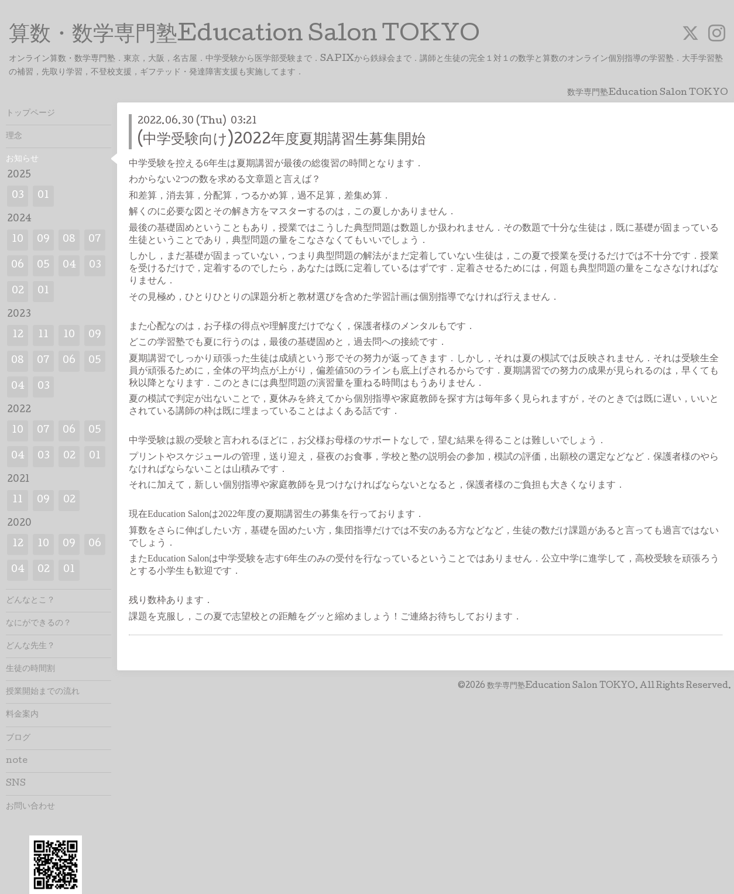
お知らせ (22, 159)
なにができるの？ (38, 623)
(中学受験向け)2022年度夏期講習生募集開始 (282, 140)
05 (43, 265)
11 (43, 335)
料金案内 (22, 715)
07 (94, 240)
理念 (14, 136)
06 (17, 265)
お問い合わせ (30, 806)
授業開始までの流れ (43, 692)
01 (43, 196)
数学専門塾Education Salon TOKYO (561, 686)
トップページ (30, 113)
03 (18, 196)
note (17, 761)
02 (18, 291)
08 (69, 240)
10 (17, 240)
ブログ (18, 738)
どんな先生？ (30, 646)
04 (69, 265)
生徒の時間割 (30, 669)
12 (17, 335)
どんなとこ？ (30, 600)
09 (43, 240)
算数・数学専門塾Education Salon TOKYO (244, 35)
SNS (16, 784)
